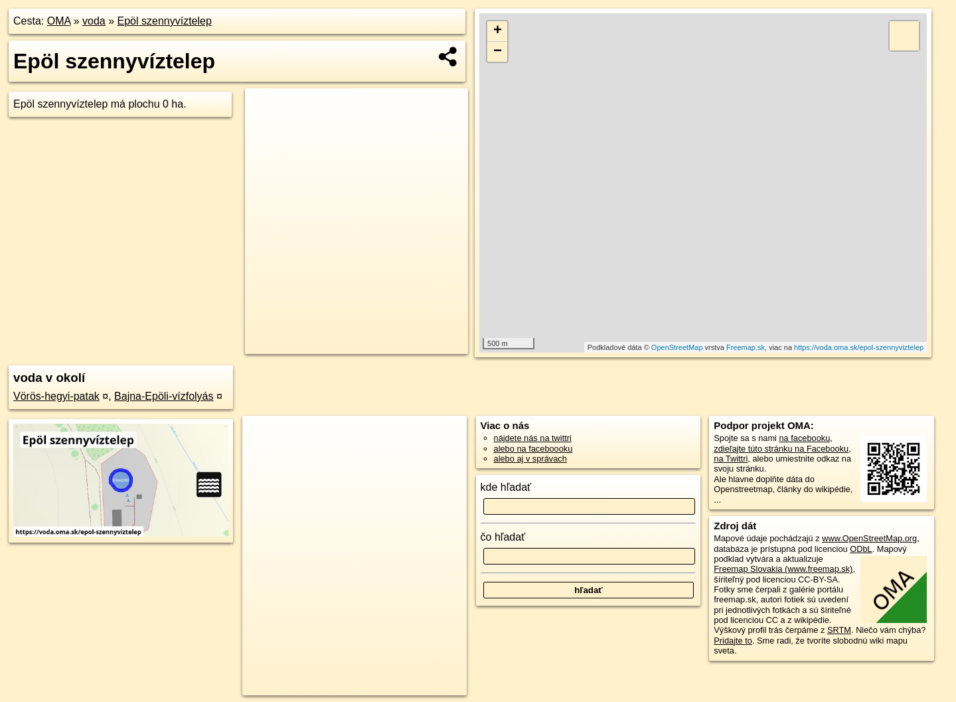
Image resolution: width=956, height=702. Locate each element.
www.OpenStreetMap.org (869, 538)
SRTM (839, 630)
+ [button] (497, 31)
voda (94, 21)
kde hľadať (506, 487)
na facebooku (804, 438)
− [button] (497, 52)
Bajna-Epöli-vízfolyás (163, 396)
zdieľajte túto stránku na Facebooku (781, 449)
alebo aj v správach (530, 459)
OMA (59, 21)
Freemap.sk (745, 347)
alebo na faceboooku (533, 449)
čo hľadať (503, 537)
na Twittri (731, 459)
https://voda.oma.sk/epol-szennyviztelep (858, 347)
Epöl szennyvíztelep (165, 21)
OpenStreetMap (677, 347)
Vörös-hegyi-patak (56, 396)
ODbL (861, 549)
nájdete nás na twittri (533, 438)
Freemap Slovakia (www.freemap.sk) (783, 569)
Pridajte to (733, 641)
